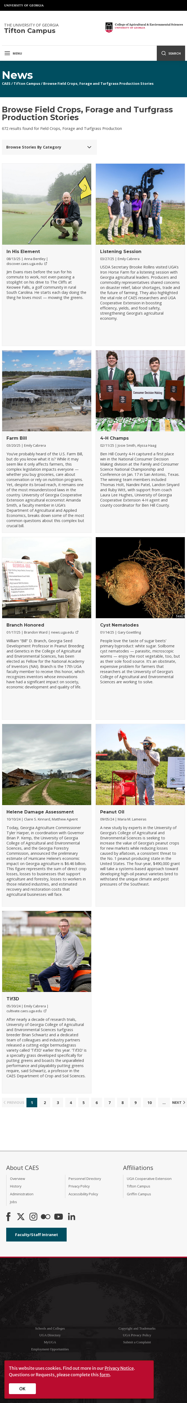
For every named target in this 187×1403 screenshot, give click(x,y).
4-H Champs (114, 438)
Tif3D (12, 998)
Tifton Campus (26, 83)
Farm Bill (16, 438)
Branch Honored (25, 625)
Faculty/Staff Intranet (36, 1234)
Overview (17, 1178)
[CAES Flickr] (45, 1217)
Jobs (13, 1201)
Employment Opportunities (50, 1349)
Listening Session (120, 251)
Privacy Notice (119, 1368)
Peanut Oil (112, 812)
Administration (21, 1194)
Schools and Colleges (50, 1328)
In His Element (23, 251)
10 (149, 1102)
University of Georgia (24, 5)
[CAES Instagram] (33, 1217)
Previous (13, 1102)
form (105, 1374)
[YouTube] (58, 1217)
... (164, 1102)
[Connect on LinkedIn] (71, 1217)
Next (179, 1102)
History (15, 1186)
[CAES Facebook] (8, 1217)
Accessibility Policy (83, 1194)
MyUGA (50, 1342)
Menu (13, 53)
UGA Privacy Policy (137, 1335)
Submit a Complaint (137, 1342)
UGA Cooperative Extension (149, 1178)
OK (22, 1388)
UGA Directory (50, 1335)
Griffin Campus (139, 1194)
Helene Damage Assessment (40, 812)
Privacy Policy (79, 1186)
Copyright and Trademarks (136, 1328)
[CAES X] (21, 1217)
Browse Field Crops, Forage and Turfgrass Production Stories (98, 83)
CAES (6, 83)
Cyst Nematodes (119, 625)
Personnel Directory (85, 1178)
